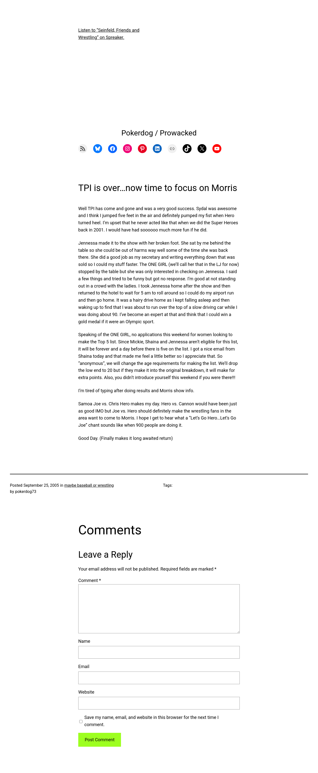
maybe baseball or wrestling (89, 485)
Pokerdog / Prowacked (159, 133)
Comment (89, 580)
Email (83, 666)
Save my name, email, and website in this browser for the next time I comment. (151, 721)
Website (86, 692)
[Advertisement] (159, 87)
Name (84, 641)
